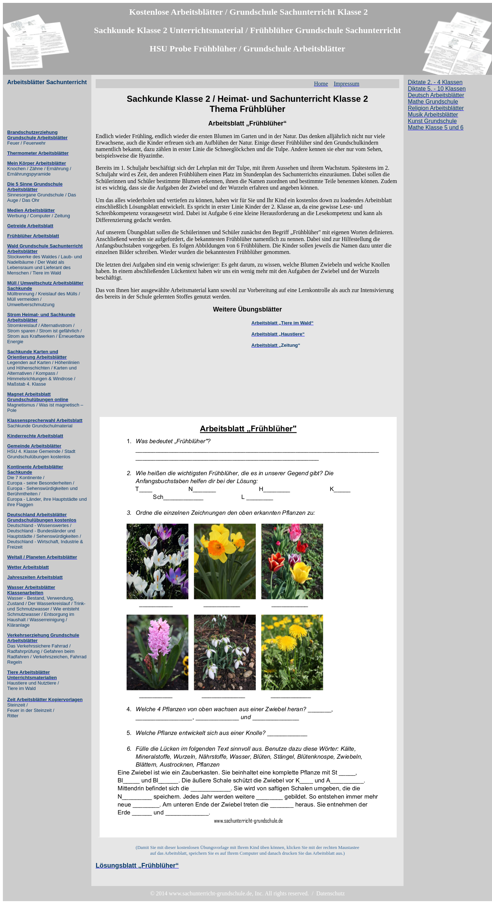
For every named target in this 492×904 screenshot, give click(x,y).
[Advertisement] (36, 107)
